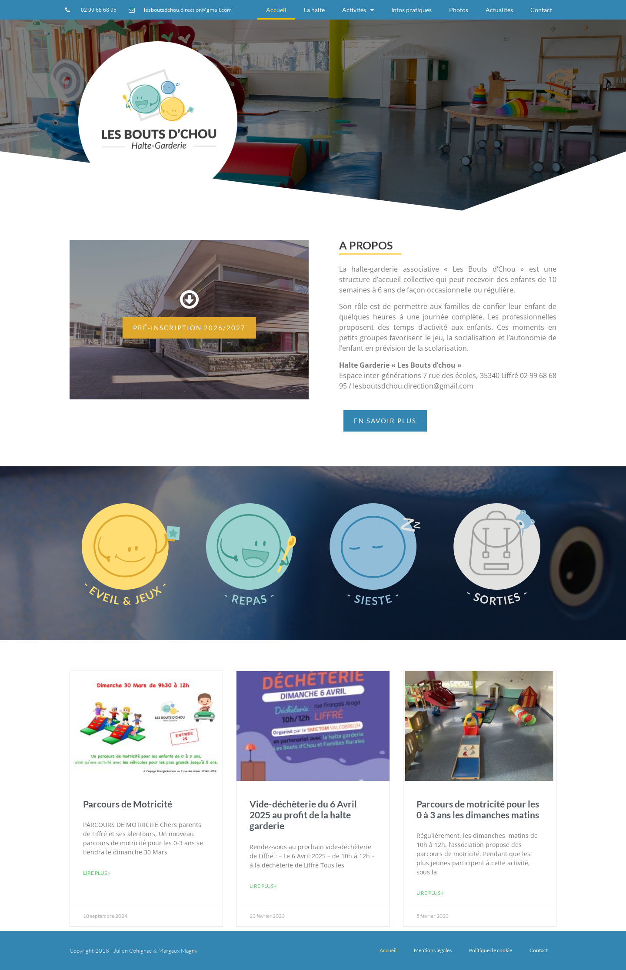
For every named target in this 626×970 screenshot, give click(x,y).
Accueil (276, 9)
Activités (358, 10)
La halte (314, 9)
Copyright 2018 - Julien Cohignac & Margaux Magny (133, 950)
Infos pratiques (411, 9)
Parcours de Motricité (127, 803)
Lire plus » (96, 873)
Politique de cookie (490, 950)
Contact (541, 9)
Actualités (499, 9)
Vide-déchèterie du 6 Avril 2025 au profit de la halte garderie (303, 814)
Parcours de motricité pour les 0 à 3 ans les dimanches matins (477, 809)
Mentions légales (433, 950)
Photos (458, 9)
